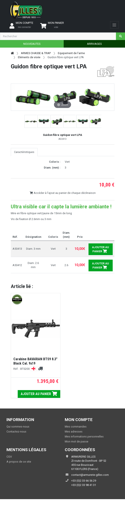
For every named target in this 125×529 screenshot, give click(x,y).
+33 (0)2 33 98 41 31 (83, 485)
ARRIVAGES (94, 43)
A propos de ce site (18, 461)
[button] (30, 121)
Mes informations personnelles (84, 436)
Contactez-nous (16, 431)
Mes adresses (73, 431)
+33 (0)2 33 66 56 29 (83, 480)
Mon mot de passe (76, 441)
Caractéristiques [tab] (24, 152)
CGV (9, 456)
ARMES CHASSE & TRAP (36, 53)
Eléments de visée (29, 57)
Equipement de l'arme (71, 53)
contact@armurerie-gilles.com (90, 474)
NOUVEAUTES (31, 43)
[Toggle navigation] (114, 25)
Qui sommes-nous (17, 426)
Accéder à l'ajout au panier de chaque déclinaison (63, 193)
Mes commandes (76, 426)
